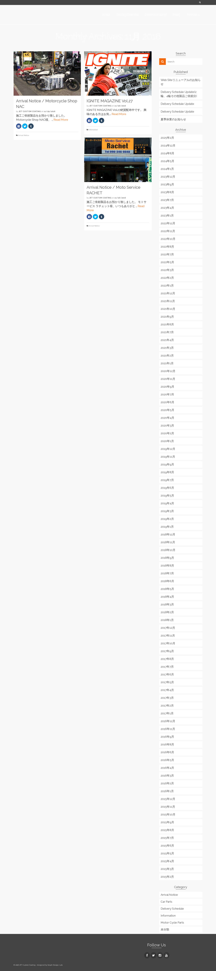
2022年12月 (168, 223)
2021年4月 (167, 340)
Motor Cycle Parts (172, 922)
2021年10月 (168, 308)
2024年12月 (168, 145)
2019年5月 (167, 495)
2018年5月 (167, 589)
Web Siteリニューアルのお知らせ (181, 82)
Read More (61, 119)
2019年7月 (167, 480)
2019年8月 (167, 472)
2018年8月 (167, 565)
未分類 (165, 929)
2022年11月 (168, 231)
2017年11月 (168, 635)
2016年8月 (167, 744)
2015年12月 (168, 799)
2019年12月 (168, 448)
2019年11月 (168, 456)
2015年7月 (167, 837)
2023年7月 (167, 200)
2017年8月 (167, 659)
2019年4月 (167, 503)
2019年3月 (167, 511)
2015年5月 (167, 853)
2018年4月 (167, 596)
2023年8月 (167, 192)
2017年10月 (168, 643)
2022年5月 (167, 262)
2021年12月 (168, 293)
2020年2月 (167, 433)
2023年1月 (167, 215)
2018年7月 (167, 573)
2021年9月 (167, 316)
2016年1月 (167, 791)
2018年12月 (168, 534)
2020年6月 (167, 402)
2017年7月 (167, 666)
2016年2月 (167, 783)
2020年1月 (167, 441)
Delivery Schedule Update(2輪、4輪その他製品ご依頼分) (179, 94)
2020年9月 (167, 386)
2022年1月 (167, 285)
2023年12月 (168, 176)
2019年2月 (167, 519)
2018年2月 (167, 612)
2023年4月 (167, 207)
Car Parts (166, 901)
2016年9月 (167, 736)
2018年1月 (167, 620)
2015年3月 (167, 869)
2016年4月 (167, 767)
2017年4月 (167, 690)
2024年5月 (167, 161)
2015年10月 (168, 814)
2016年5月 (167, 760)
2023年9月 (167, 184)
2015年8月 (167, 830)
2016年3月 (167, 775)
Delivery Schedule (172, 908)
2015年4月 (167, 861)
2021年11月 (168, 301)
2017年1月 (167, 713)
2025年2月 (167, 137)
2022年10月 (168, 238)
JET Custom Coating (30, 111)
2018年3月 (167, 604)
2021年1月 (167, 363)
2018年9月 (167, 557)
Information (93, 130)
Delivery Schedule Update (177, 103)
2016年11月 (168, 729)
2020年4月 (167, 417)
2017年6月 (167, 674)
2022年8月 (167, 246)
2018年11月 (168, 542)
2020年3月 (167, 425)
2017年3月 (167, 697)
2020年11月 (168, 378)
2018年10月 (168, 550)
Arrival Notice (23, 135)
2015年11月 (168, 806)
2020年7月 (167, 394)
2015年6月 (167, 845)
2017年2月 (167, 705)
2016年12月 (168, 721)
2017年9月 (167, 651)
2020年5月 (167, 410)
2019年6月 (167, 487)
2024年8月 (167, 153)
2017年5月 (167, 682)
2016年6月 (167, 752)
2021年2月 (167, 355)
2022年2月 (167, 277)
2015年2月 (167, 876)
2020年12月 (168, 371)
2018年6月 (167, 581)
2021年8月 (167, 324)
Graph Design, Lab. (55, 965)
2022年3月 (167, 270)
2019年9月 (167, 464)
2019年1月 (167, 526)
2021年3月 (167, 347)
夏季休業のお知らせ (173, 119)
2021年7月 (167, 332)
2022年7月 (167, 254)
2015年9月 (167, 822)
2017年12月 (168, 627)
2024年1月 (167, 168)
